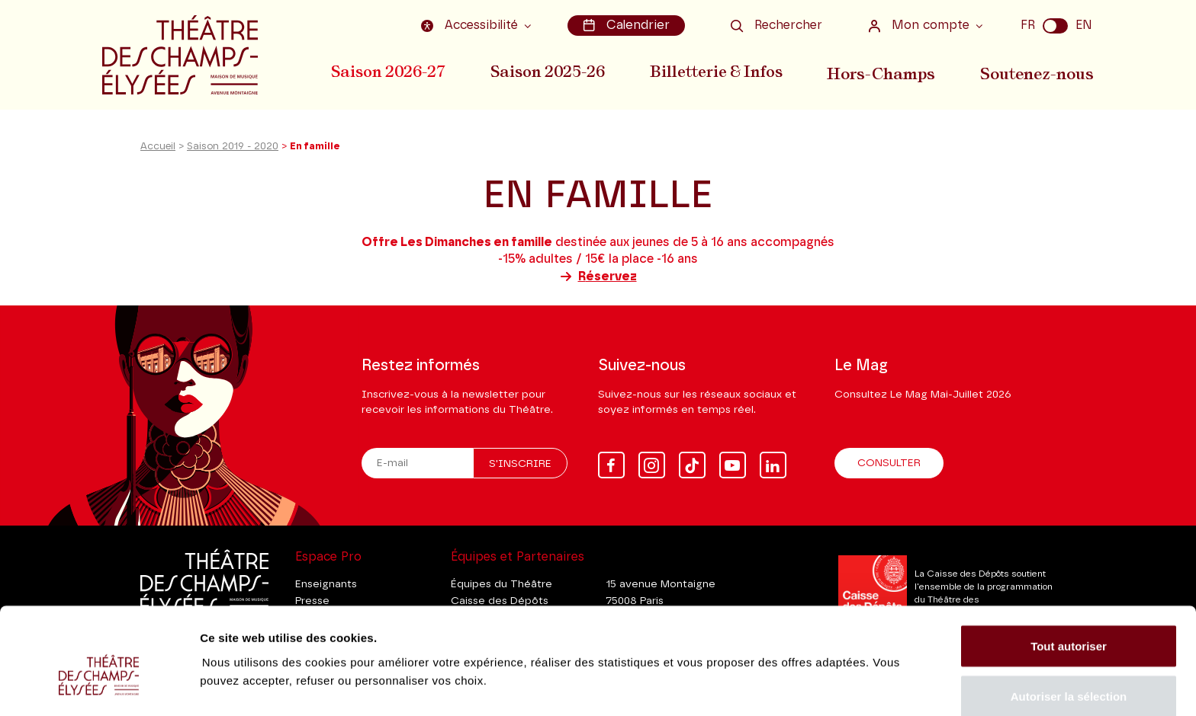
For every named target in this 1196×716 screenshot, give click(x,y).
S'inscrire (520, 464)
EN (1083, 25)
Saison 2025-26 (549, 71)
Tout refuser (1068, 675)
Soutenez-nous (1038, 71)
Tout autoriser (1068, 575)
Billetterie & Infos (719, 71)
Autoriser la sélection (1069, 625)
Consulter (889, 463)
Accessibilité (473, 25)
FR (1028, 25)
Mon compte (920, 25)
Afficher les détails (840, 658)
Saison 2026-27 (388, 71)
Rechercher (776, 25)
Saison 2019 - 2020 (232, 151)
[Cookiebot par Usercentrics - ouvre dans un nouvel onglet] (99, 686)
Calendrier (627, 25)
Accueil (157, 151)
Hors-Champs (884, 71)
